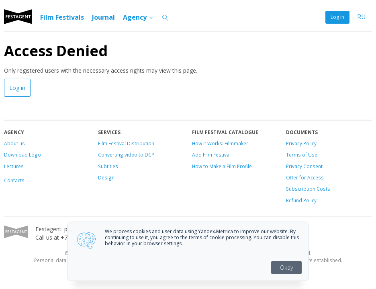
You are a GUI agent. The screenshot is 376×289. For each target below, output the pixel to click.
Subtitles (108, 166)
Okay (286, 267)
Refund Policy (301, 200)
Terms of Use (301, 154)
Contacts (14, 180)
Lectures (14, 166)
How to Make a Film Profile (222, 166)
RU (361, 17)
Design (106, 177)
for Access (311, 177)
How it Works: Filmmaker (220, 143)
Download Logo (22, 154)
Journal (103, 17)
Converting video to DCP (126, 154)
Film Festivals (62, 17)
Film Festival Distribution (126, 143)
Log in (337, 17)
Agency (138, 17)
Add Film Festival (211, 154)
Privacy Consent (304, 166)
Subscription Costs (308, 188)
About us (14, 143)
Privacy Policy (301, 143)
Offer (292, 177)
